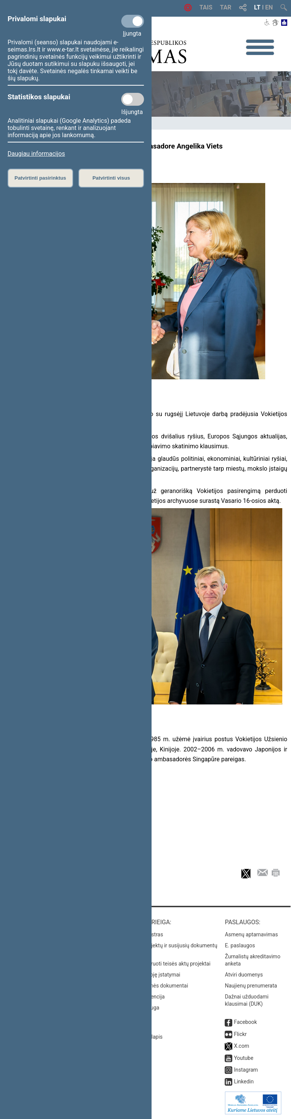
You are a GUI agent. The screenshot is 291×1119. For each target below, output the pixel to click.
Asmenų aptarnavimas (251, 934)
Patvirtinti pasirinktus (40, 178)
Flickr (240, 1034)
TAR (226, 7)
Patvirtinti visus (111, 178)
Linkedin (243, 1081)
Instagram (246, 1070)
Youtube (243, 1058)
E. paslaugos (240, 945)
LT (257, 7)
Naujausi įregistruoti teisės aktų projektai (162, 964)
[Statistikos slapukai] (132, 99)
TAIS (205, 7)
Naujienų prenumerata (251, 986)
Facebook (245, 1022)
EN (269, 7)
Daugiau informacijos (36, 153)
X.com (241, 1046)
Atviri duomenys (244, 975)
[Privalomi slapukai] (132, 21)
